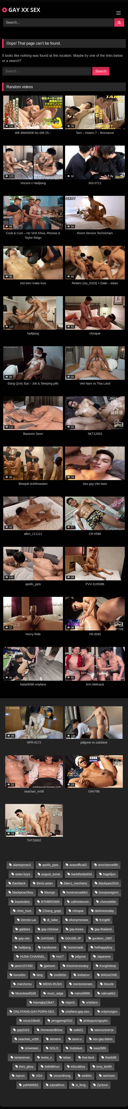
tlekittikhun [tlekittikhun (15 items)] (52, 1066)
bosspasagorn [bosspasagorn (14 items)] (108, 892)
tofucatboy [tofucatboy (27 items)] (78, 1066)
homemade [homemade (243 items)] (75, 947)
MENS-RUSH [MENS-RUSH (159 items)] (52, 984)
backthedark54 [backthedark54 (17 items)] (81, 874)
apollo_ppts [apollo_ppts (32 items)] (50, 865)
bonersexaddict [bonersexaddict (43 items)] (77, 892)
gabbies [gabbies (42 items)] (24, 929)
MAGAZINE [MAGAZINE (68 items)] (109, 975)
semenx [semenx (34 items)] (55, 1039)
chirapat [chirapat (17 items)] (77, 911)
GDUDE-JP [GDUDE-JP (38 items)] (73, 938)
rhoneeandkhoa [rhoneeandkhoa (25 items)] (51, 1030)
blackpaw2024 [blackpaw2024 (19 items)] (108, 883)
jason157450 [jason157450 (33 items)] (23, 966)
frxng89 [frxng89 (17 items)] (104, 920)
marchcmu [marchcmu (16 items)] (24, 984)
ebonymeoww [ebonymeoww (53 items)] (78, 920)
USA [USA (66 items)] (39, 1075)
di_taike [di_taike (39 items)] (52, 920)
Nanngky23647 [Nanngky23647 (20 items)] (43, 1002)
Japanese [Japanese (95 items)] (103, 956)
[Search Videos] (59, 22)
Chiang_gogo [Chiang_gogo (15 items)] (52, 911)
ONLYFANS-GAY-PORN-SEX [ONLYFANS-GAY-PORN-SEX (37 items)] (33, 1011)
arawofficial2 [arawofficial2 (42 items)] (78, 865)
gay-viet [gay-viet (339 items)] (24, 938)
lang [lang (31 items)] (40, 975)
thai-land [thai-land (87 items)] (88, 1057)
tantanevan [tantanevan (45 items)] (22, 1057)
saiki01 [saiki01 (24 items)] (78, 1030)
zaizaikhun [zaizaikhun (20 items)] (57, 1085)
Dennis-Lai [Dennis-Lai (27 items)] (28, 920)
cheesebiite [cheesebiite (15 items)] (108, 901)
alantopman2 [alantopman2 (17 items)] (22, 865)
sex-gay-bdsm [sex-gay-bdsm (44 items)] (102, 1039)
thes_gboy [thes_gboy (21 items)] (26, 1066)
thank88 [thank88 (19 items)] (110, 1057)
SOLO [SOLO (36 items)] (54, 1048)
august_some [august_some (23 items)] (50, 874)
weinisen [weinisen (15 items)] (109, 1075)
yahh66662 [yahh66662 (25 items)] (30, 1085)
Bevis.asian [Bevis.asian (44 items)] (45, 883)
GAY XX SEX (21, 10)
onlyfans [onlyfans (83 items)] (92, 1002)
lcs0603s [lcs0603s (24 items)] (60, 975)
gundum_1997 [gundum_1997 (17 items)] (102, 938)
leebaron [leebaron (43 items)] (83, 975)
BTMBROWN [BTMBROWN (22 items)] (50, 901)
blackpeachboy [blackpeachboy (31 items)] (22, 892)
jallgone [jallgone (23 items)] (80, 956)
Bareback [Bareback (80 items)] (19, 883)
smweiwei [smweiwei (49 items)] (31, 1048)
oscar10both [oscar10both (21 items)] (31, 1020)
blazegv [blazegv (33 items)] (49, 892)
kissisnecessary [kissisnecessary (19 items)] (77, 966)
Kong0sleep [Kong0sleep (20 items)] (107, 966)
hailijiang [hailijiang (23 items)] (24, 947)
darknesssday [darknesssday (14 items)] (104, 911)
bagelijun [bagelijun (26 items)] (109, 874)
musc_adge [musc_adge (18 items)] (55, 993)
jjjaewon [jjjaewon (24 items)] (49, 966)
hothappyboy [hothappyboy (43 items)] (103, 947)
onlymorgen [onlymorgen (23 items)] (109, 1011)
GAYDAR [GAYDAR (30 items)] (47, 938)
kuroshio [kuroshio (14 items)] (19, 975)
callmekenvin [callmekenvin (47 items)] (80, 901)
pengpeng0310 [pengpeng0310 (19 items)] (61, 1020)
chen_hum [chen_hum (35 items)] (24, 911)
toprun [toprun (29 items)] (20, 1075)
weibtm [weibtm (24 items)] (87, 1075)
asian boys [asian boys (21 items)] (22, 874)
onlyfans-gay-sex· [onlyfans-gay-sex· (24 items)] (78, 1011)
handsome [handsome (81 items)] (49, 947)
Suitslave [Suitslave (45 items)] (76, 1048)
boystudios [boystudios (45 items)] (22, 901)
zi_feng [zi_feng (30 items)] (81, 1085)
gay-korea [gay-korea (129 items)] (76, 929)
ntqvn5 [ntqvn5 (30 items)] (70, 1002)
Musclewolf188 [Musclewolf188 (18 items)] (25, 993)
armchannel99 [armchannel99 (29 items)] (108, 865)
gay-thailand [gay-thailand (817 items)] (103, 929)
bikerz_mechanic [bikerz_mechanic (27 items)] (75, 883)
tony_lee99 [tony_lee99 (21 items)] (104, 1066)
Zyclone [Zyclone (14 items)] (102, 1085)
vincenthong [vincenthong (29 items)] (62, 1075)
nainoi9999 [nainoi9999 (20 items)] (82, 993)
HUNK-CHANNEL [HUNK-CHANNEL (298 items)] (32, 956)
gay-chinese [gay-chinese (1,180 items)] (49, 929)
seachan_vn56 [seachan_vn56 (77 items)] (28, 1039)
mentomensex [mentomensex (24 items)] (83, 984)
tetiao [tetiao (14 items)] (67, 1057)
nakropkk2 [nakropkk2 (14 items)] (108, 993)
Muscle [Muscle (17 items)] (109, 984)
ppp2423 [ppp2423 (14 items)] (23, 1030)
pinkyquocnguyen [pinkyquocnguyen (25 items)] (95, 1020)
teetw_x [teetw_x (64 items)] (46, 1057)
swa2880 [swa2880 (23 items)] (99, 1048)
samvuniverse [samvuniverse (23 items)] (104, 1030)
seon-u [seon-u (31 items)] (77, 1039)
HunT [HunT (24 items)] (60, 956)
